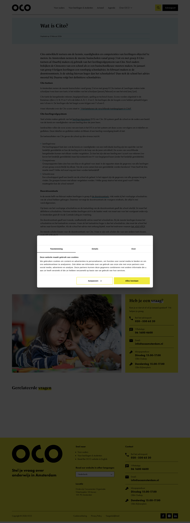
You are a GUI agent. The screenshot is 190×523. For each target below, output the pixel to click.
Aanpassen (94, 281)
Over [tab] (133, 249)
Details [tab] (95, 249)
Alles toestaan (132, 281)
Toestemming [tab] (56, 249)
